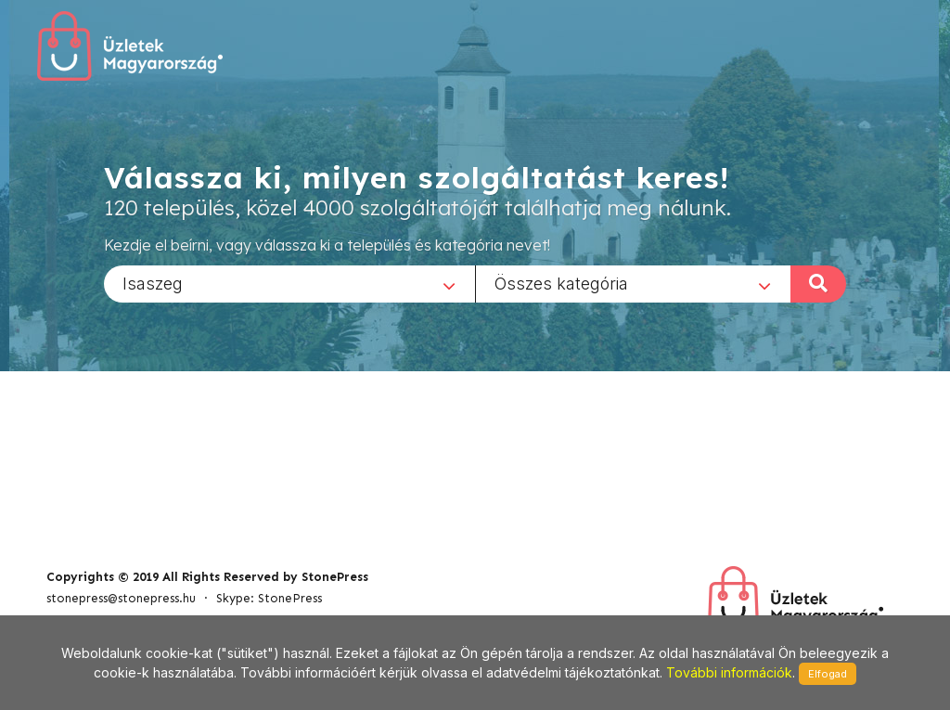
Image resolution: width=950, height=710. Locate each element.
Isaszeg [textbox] (152, 282)
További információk (729, 672)
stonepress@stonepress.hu (121, 598)
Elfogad (827, 673)
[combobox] (289, 283)
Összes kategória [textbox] (561, 282)
